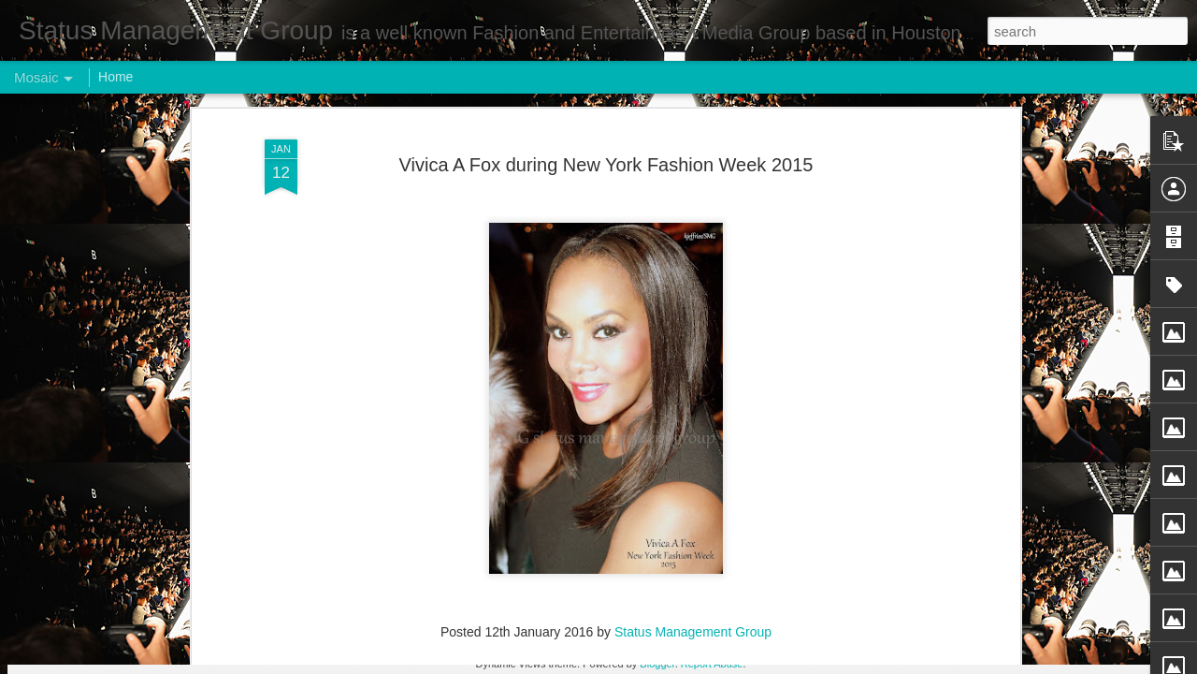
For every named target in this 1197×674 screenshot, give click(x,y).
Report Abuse (712, 663)
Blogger (657, 663)
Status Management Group (693, 311)
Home (115, 76)
